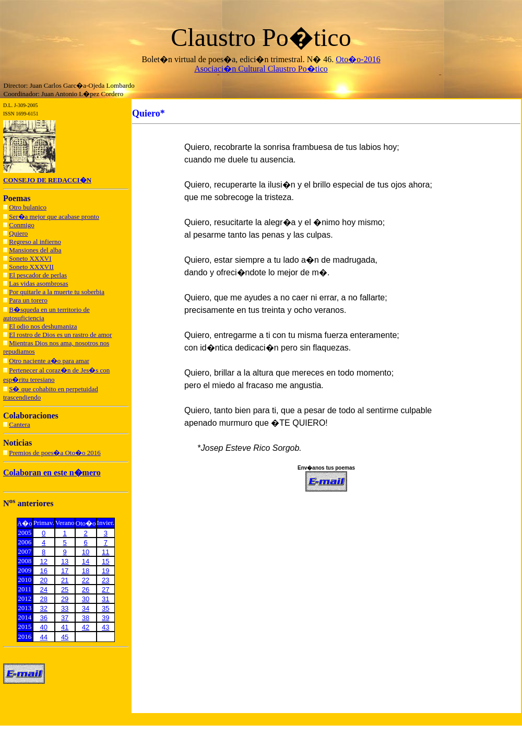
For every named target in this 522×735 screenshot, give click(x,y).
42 (85, 627)
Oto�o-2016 (358, 59)
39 (105, 618)
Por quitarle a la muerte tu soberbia (56, 292)
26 (85, 589)
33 (64, 608)
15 (105, 561)
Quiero (18, 233)
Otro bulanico (27, 207)
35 (105, 608)
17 (64, 571)
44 (44, 637)
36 (44, 618)
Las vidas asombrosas (38, 283)
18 (85, 571)
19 (105, 571)
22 (85, 580)
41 (64, 627)
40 (44, 627)
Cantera (19, 424)
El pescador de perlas (38, 275)
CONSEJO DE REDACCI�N (47, 180)
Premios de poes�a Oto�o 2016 (54, 453)
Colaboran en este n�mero (52, 472)
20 (44, 580)
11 (105, 552)
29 (64, 599)
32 (44, 608)
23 (105, 580)
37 (64, 618)
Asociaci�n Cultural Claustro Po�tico (261, 68)
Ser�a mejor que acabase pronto (54, 216)
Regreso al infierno (35, 242)
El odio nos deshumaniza (43, 326)
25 (64, 589)
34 (85, 608)
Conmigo (21, 225)
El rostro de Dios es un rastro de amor (60, 335)
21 (64, 580)
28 (44, 599)
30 (85, 599)
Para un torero (28, 300)
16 (44, 571)
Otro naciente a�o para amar (49, 361)
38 (85, 618)
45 (64, 637)
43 (105, 627)
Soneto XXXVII (31, 267)
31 (105, 599)
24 (44, 589)
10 (85, 552)
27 (105, 589)
